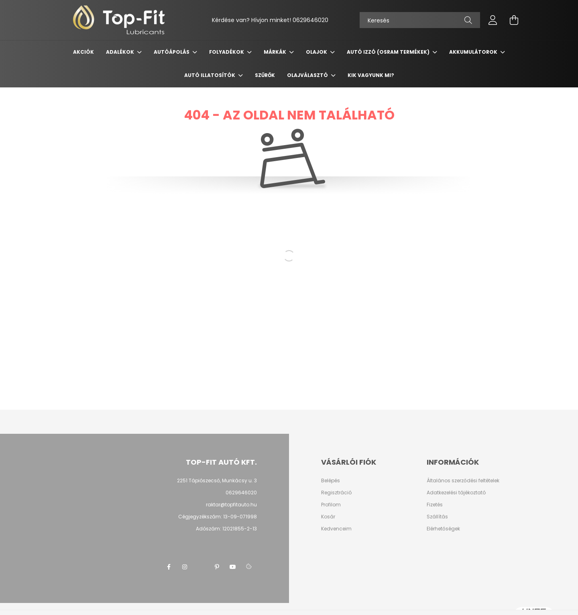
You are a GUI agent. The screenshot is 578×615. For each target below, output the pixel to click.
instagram (185, 567)
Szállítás (437, 517)
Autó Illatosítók (210, 75)
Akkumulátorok (474, 52)
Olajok (317, 52)
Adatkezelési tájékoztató (456, 493)
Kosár (328, 517)
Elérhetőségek (443, 529)
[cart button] (514, 20)
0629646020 (310, 20)
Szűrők (265, 75)
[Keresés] (420, 20)
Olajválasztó (308, 75)
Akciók (83, 52)
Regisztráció (336, 493)
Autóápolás (172, 52)
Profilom (331, 505)
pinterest (217, 567)
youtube (233, 567)
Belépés (330, 481)
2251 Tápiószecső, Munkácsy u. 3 (217, 480)
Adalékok (120, 52)
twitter (201, 567)
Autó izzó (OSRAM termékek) (389, 52)
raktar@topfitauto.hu (231, 504)
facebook (169, 567)
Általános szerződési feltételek (463, 481)
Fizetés (435, 505)
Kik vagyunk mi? (371, 75)
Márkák (275, 52)
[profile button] (493, 20)
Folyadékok (227, 52)
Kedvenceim (336, 529)
